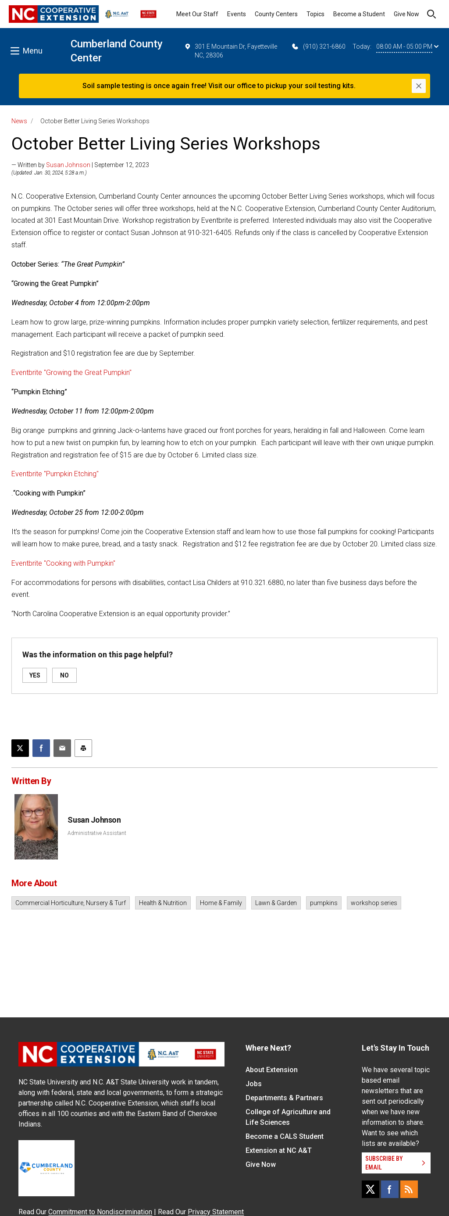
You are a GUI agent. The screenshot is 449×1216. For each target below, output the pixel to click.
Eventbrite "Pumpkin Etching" (55, 474)
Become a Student (359, 14)
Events (236, 14)
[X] (370, 1189)
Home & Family (221, 902)
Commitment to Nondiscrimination (100, 1212)
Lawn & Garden (276, 902)
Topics (315, 14)
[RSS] (409, 1189)
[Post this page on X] (20, 748)
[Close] (419, 86)
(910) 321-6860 (318, 46)
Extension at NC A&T (279, 1150)
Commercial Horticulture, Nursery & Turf (70, 902)
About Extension (272, 1070)
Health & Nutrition (163, 902)
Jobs (254, 1084)
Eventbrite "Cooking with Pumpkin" (63, 563)
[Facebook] (390, 1189)
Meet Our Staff (197, 14)
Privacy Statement (216, 1212)
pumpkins (324, 902)
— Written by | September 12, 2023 (80, 164)
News (19, 121)
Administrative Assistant (97, 833)
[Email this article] (62, 748)
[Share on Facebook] (41, 748)
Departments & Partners (284, 1098)
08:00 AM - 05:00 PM (407, 46)
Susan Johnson (68, 164)
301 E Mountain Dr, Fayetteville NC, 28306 (230, 50)
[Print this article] (83, 748)
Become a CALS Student (285, 1136)
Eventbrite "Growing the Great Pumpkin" (71, 372)
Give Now (406, 14)
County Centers (276, 14)
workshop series (374, 902)
